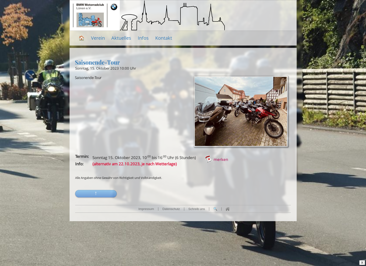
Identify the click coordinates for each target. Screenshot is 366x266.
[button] (96, 198)
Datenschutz (171, 209)
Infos (143, 38)
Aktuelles (121, 38)
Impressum (146, 209)
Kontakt (163, 38)
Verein (98, 38)
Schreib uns (196, 209)
